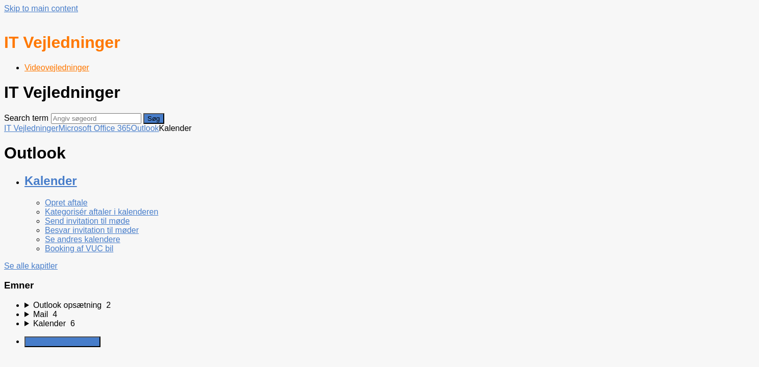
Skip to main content (41, 8)
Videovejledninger (56, 67)
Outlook (145, 128)
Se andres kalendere (82, 239)
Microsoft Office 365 (94, 128)
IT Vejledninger (31, 128)
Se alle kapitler (31, 265)
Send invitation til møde (87, 221)
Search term (26, 118)
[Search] (96, 118)
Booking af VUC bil (79, 248)
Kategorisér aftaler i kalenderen (101, 211)
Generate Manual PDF (62, 342)
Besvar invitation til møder (92, 230)
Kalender (50, 181)
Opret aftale (66, 202)
